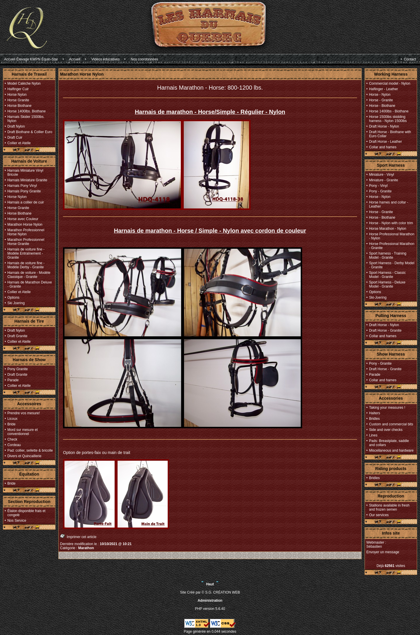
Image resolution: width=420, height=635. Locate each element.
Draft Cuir (14, 137)
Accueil (74, 59)
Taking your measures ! (387, 408)
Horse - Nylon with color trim (391, 223)
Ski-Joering (377, 297)
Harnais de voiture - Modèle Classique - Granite (28, 275)
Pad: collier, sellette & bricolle (30, 450)
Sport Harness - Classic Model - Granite (387, 275)
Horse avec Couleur (22, 219)
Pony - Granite (380, 191)
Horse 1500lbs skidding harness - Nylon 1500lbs (388, 119)
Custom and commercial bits (391, 424)
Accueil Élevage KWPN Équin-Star (31, 59)
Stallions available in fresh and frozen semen (389, 507)
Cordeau (14, 445)
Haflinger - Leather (383, 89)
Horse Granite (18, 100)
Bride (11, 424)
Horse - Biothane (382, 106)
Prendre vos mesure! (23, 413)
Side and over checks (385, 430)
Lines (373, 435)
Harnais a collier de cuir (25, 202)
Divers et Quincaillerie (24, 456)
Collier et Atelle (19, 143)
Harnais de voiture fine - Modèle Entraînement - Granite (25, 253)
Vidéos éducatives (105, 59)
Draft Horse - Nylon (384, 126)
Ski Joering (15, 303)
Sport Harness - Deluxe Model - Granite (387, 284)
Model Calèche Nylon (24, 83)
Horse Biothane (19, 106)
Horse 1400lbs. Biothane (26, 111)
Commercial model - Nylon (389, 83)
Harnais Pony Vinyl (22, 186)
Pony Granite (17, 369)
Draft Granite (17, 336)
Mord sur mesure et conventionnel (22, 432)
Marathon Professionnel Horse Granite (25, 242)
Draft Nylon (16, 126)
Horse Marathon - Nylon (387, 229)
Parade (13, 380)
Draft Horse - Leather (385, 142)
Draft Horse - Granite (385, 330)
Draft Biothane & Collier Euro (29, 132)
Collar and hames (382, 147)
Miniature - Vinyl (381, 175)
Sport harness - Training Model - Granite (387, 255)
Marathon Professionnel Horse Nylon (25, 232)
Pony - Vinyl (378, 186)
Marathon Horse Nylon (24, 224)
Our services (378, 515)
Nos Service (16, 521)
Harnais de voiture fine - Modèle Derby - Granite (25, 265)
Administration (210, 601)
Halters (374, 413)
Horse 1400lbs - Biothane (388, 111)
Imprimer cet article (78, 536)
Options (13, 297)
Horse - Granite (381, 100)
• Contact (408, 59)
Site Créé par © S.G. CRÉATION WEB (210, 592)
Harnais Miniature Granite (27, 180)
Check (12, 439)
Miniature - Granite (383, 180)
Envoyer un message (382, 552)
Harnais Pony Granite (24, 191)
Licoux (12, 419)
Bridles (374, 419)
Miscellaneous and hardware (391, 450)
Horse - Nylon (379, 95)
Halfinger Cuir (18, 89)
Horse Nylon (17, 95)
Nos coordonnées (144, 59)
